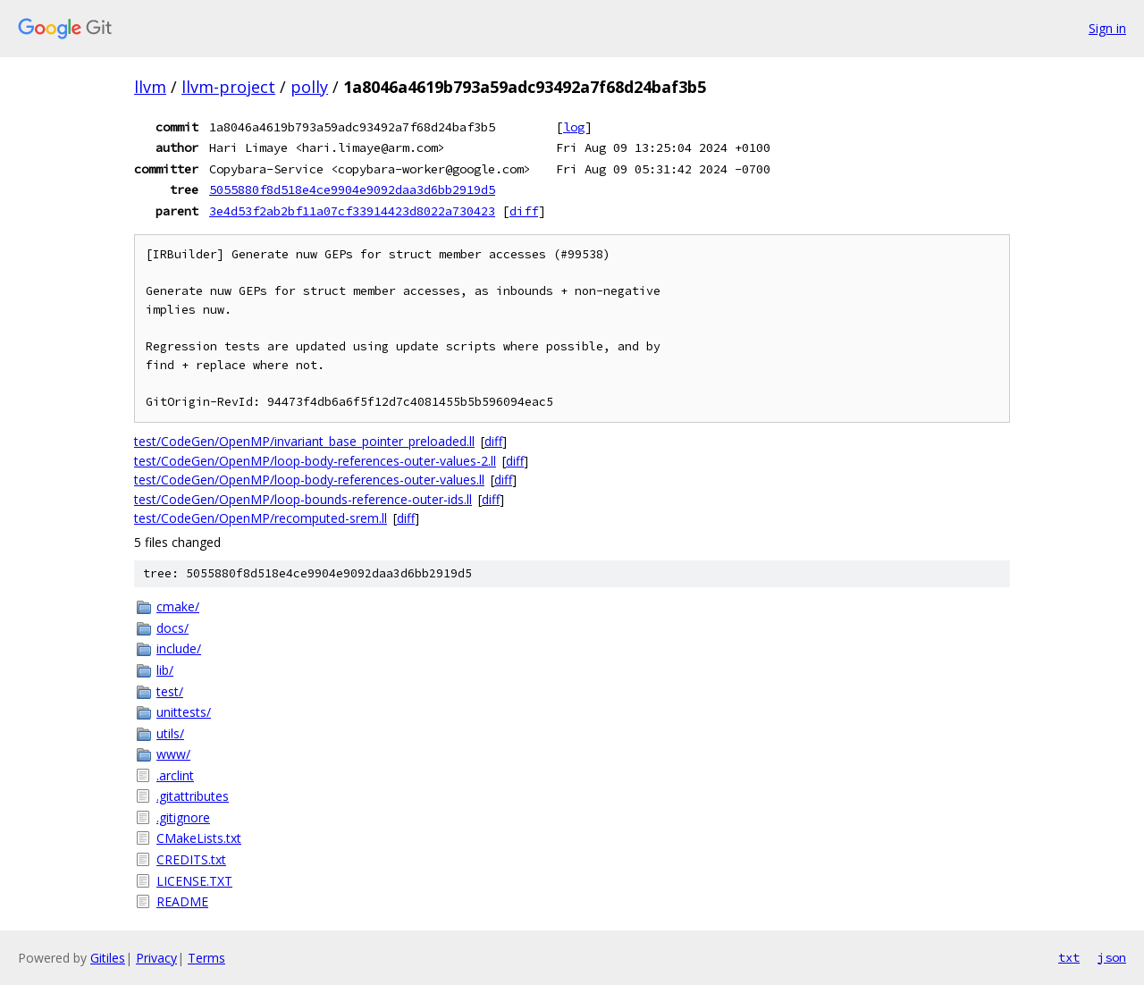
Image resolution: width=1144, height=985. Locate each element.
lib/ (164, 669)
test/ (169, 691)
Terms (206, 957)
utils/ (170, 733)
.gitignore (183, 817)
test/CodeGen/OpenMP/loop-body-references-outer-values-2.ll (315, 460)
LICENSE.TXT (194, 880)
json (1112, 957)
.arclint (175, 775)
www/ (173, 753)
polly (309, 86)
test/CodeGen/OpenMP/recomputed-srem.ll (260, 517)
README (182, 901)
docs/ (172, 627)
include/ (178, 648)
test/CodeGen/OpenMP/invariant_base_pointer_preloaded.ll (304, 441)
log (574, 127)
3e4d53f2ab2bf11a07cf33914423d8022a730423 (352, 211)
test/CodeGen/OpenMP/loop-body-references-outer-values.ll (309, 479)
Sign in (1107, 28)
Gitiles (107, 957)
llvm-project (228, 86)
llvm (150, 86)
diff (523, 211)
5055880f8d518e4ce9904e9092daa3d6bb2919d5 (352, 189)
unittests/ (183, 711)
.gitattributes (192, 795)
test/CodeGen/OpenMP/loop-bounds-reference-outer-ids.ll (303, 499)
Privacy (156, 957)
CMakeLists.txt (198, 837)
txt (1069, 957)
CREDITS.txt (191, 859)
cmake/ (177, 606)
